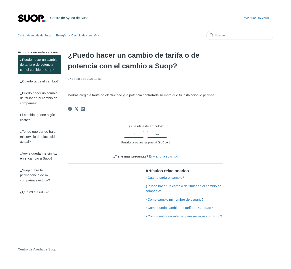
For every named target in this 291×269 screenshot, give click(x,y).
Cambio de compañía (85, 35)
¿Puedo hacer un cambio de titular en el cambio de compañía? (39, 98)
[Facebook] (70, 109)
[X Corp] (76, 109)
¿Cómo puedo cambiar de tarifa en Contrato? (179, 208)
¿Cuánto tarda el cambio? (39, 81)
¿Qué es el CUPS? (34, 192)
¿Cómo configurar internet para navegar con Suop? (184, 216)
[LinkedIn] (83, 109)
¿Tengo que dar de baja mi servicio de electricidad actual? (39, 136)
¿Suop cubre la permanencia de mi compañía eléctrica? (35, 175)
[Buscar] (239, 35)
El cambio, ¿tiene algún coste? (37, 117)
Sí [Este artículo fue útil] (134, 134)
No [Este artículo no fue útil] (157, 134)
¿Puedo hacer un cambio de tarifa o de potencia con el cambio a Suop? (39, 64)
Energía (61, 35)
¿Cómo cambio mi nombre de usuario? (174, 199)
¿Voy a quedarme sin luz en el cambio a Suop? (38, 155)
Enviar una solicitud (255, 18)
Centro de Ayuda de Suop (34, 35)
